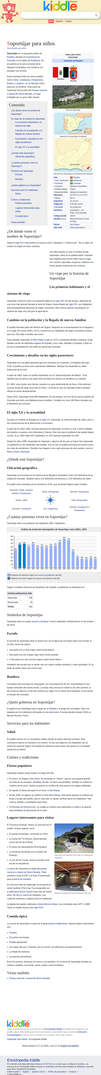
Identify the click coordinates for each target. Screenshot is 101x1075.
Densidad (59, 207)
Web (51, 21)
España (76, 177)
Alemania (25, 452)
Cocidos (13, 933)
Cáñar (15, 80)
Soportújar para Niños (17, 1039)
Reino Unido (13, 452)
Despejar (91, 15)
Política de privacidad (57, 1072)
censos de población (46, 575)
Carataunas (24, 80)
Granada (77, 183)
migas (16, 947)
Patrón (57, 224)
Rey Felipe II (39, 340)
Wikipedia (81, 1067)
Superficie (58, 201)
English (68, 21)
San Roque (74, 224)
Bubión (10, 83)
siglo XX (46, 420)
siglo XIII (60, 301)
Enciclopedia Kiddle (53, 1029)
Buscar (96, 15)
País (56, 177)
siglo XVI (19, 243)
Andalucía (77, 180)
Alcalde (57, 219)
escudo (35, 621)
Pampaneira (37, 80)
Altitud (57, 198)
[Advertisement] (50, 31)
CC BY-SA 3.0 (48, 1064)
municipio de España (73, 61)
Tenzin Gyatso (26, 892)
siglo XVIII (38, 907)
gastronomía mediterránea (55, 923)
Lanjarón (20, 83)
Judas (76, 807)
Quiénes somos (38, 1072)
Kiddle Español (13, 1072)
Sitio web (58, 227)
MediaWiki (31, 1069)
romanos (81, 266)
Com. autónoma (61, 180)
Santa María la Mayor (48, 904)
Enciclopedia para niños (16, 48)
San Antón (35, 779)
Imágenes (59, 21)
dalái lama (14, 892)
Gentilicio (58, 210)
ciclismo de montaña (21, 879)
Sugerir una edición (69, 1046)
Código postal (60, 216)
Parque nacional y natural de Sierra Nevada (29, 978)
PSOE (73, 221)
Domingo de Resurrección (24, 807)
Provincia (59, 183)
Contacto (72, 1072)
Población (58, 204)
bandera (44, 621)
